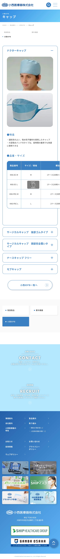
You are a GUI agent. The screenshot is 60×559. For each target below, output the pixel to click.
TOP (53, 543)
